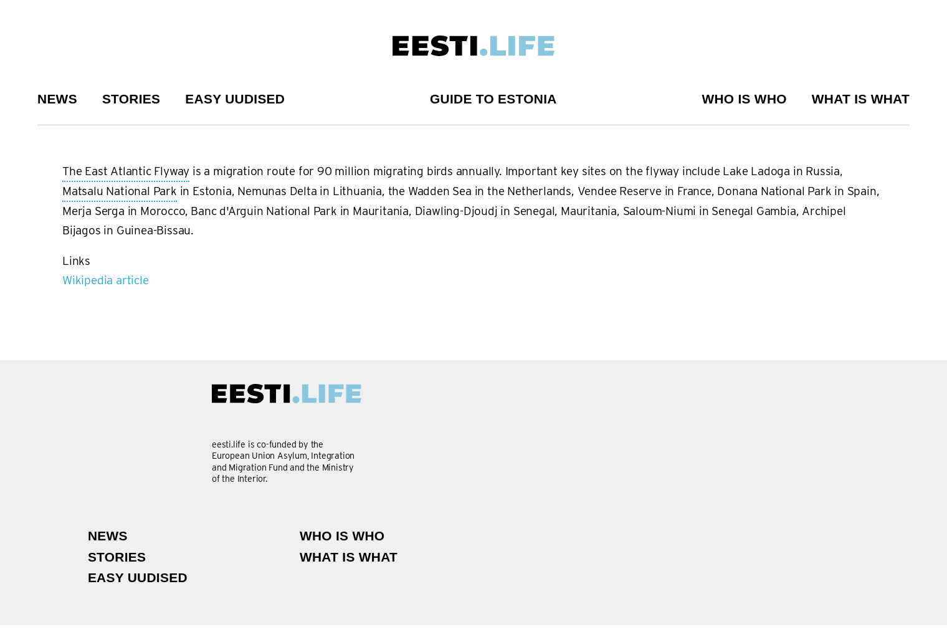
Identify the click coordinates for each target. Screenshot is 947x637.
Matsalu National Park (119, 192)
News (57, 99)
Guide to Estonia (493, 99)
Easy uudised (235, 99)
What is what (861, 99)
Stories (131, 99)
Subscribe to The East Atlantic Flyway (67, 295)
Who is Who (744, 99)
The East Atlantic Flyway (125, 172)
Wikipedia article (105, 280)
